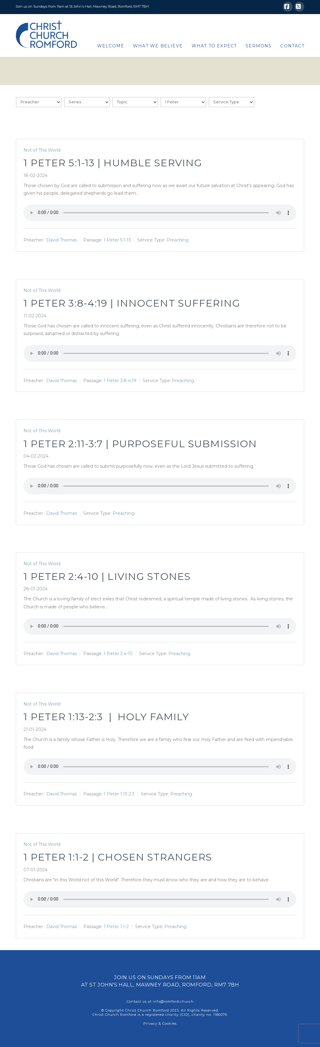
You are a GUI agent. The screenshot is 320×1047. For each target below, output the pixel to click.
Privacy (150, 1023)
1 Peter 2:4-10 (118, 653)
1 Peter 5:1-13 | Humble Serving (112, 163)
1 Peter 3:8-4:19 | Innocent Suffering (131, 303)
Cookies (169, 1023)
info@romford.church (173, 1001)
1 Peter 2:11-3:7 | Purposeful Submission (140, 444)
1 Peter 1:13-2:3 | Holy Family (106, 717)
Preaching (178, 240)
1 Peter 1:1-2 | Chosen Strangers (117, 857)
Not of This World (41, 150)
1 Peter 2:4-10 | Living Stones (107, 576)
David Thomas (61, 240)
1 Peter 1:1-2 (116, 926)
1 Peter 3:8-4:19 (120, 380)
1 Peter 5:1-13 (117, 240)
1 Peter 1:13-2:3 (119, 794)
